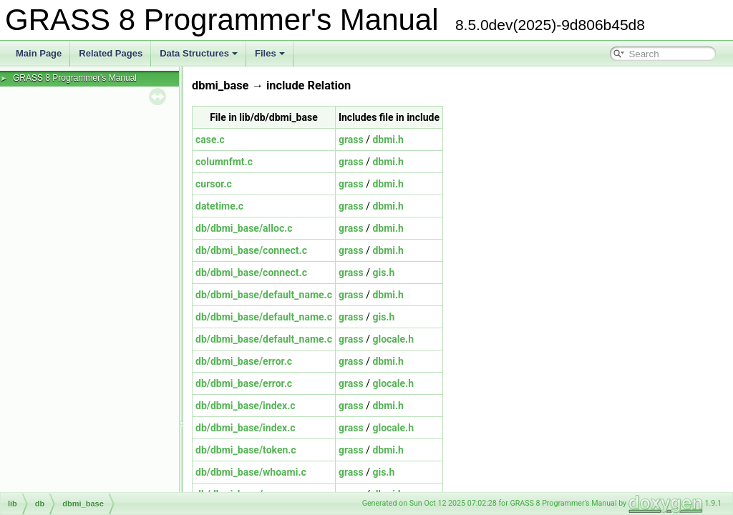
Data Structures (199, 53)
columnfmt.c (224, 161)
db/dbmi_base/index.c (245, 405)
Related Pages (110, 53)
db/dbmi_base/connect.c (251, 250)
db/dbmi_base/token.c (245, 450)
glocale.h (393, 339)
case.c (210, 139)
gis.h (383, 272)
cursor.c (213, 184)
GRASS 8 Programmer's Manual (75, 78)
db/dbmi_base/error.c (243, 361)
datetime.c (219, 206)
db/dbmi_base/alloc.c (244, 228)
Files (270, 53)
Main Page (39, 53)
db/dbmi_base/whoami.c (250, 472)
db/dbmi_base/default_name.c (263, 294)
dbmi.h (388, 139)
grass (351, 139)
